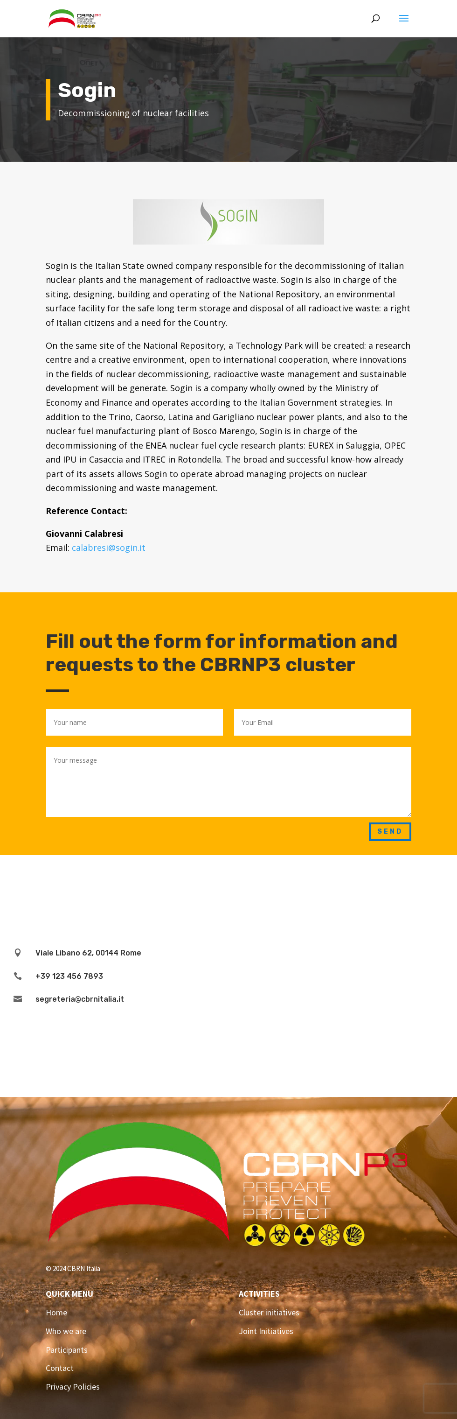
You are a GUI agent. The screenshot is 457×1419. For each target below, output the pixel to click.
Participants (67, 1349)
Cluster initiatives (269, 1312)
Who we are (66, 1331)
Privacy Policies (73, 1386)
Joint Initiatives (266, 1331)
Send (390, 832)
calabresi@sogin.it (108, 547)
